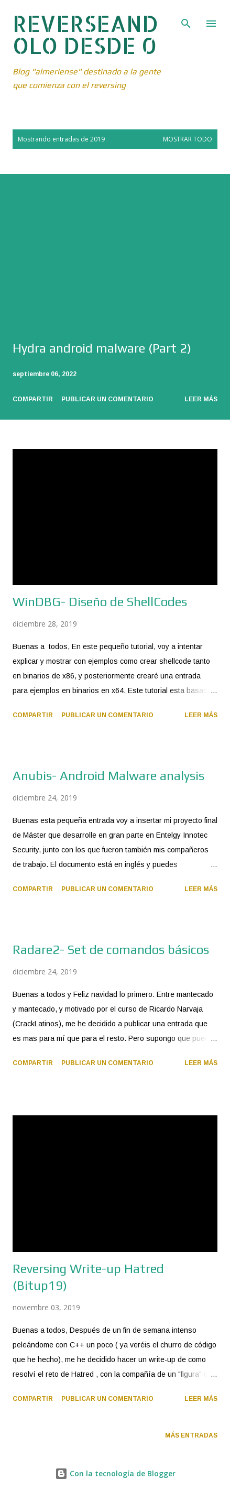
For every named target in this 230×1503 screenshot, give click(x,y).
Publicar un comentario (107, 399)
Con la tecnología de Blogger (115, 1473)
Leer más (200, 399)
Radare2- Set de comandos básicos (111, 949)
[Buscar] (186, 19)
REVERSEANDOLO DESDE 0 (85, 34)
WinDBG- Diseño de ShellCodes (100, 602)
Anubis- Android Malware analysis (108, 776)
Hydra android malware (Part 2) (102, 348)
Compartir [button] (33, 399)
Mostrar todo (187, 139)
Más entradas (191, 1435)
